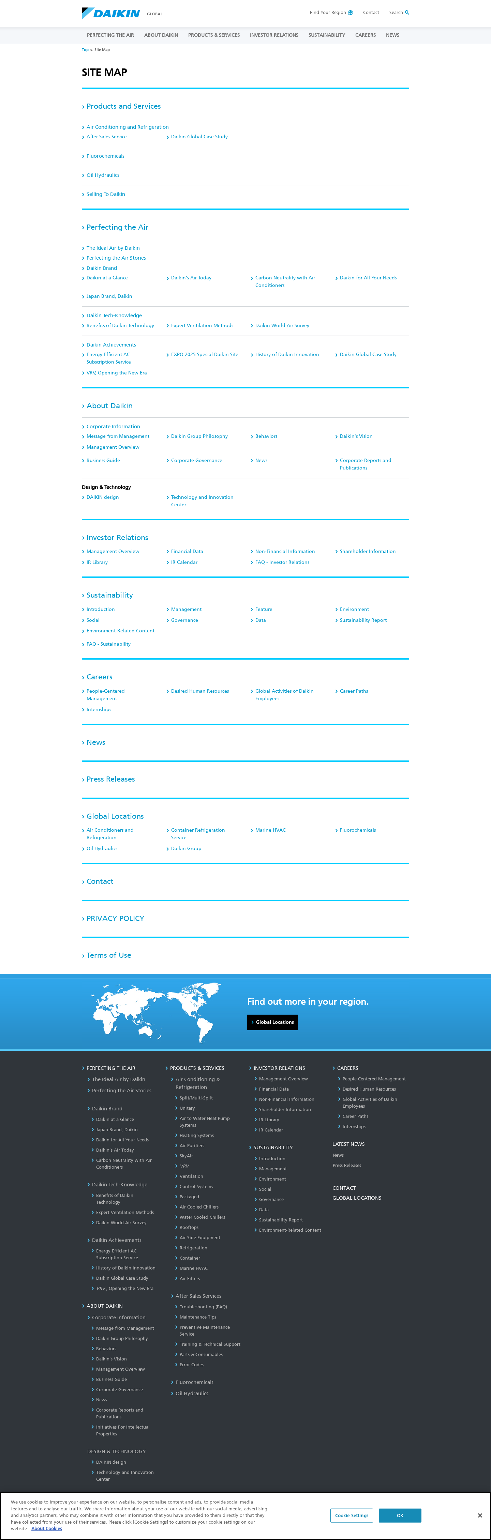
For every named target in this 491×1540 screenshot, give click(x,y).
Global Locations (115, 816)
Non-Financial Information (285, 551)
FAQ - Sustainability (109, 644)
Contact (371, 12)
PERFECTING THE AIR (110, 35)
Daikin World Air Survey (282, 325)
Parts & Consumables (199, 1354)
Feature (263, 609)
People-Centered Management (106, 695)
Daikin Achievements (111, 345)
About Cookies (46, 1528)
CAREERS (365, 35)
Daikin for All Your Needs (368, 278)
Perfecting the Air (118, 227)
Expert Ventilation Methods (202, 325)
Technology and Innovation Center (202, 501)
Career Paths (354, 691)
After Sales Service (107, 137)
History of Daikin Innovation (287, 354)
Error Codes (189, 1364)
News (261, 460)
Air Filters (187, 1278)
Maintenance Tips (195, 1317)
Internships (99, 709)
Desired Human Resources (200, 691)
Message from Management (118, 436)
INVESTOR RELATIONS (274, 35)
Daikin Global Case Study (199, 137)
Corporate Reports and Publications (365, 464)
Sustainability (110, 595)
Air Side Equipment (197, 1237)
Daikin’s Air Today (191, 278)
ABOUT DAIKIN (161, 35)
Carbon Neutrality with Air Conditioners (285, 281)
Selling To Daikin (106, 194)
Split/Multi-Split (194, 1097)
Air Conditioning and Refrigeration (128, 127)
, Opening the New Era (117, 373)
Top (85, 50)
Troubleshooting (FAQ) (201, 1306)
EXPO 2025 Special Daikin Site (204, 354)
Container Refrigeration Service (198, 834)
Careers (100, 676)
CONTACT (344, 1188)
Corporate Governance (196, 460)
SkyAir (184, 1155)
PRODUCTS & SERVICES (214, 35)
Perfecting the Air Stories (116, 258)
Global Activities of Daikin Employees (284, 695)
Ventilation (189, 1176)
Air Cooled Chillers (197, 1207)
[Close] (480, 1515)
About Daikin (110, 405)
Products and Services (124, 106)
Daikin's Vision (356, 436)
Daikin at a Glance (107, 278)
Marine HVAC (270, 830)
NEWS (392, 35)
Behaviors (266, 436)
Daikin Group (186, 848)
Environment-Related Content (120, 631)
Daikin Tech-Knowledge (114, 315)
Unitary (185, 1108)
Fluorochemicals (105, 156)
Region (328, 12)
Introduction (101, 609)
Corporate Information (113, 426)
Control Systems (194, 1186)
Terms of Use (109, 955)
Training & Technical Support (207, 1344)
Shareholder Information (368, 551)
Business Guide (103, 460)
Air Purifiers (189, 1145)
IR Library (97, 562)
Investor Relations (117, 537)
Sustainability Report (363, 620)
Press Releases (111, 779)
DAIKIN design (103, 497)
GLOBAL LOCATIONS (357, 1198)
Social (93, 620)
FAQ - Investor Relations (282, 562)
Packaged (187, 1196)
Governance (184, 620)
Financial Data (187, 551)
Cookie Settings (351, 1515)
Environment (354, 609)
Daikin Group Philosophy (199, 436)
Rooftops (186, 1227)
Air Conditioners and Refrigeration (110, 834)
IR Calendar (184, 562)
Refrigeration (191, 1247)
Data (260, 620)
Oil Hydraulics (103, 175)
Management (186, 609)
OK (400, 1515)
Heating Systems (194, 1135)
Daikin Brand (102, 268)
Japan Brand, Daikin (109, 296)
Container (187, 1258)
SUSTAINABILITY (327, 35)
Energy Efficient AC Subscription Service (109, 358)
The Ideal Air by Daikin (113, 248)
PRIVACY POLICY (116, 918)
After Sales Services (196, 1296)
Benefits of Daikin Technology (120, 325)
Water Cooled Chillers (200, 1217)
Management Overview (113, 447)
